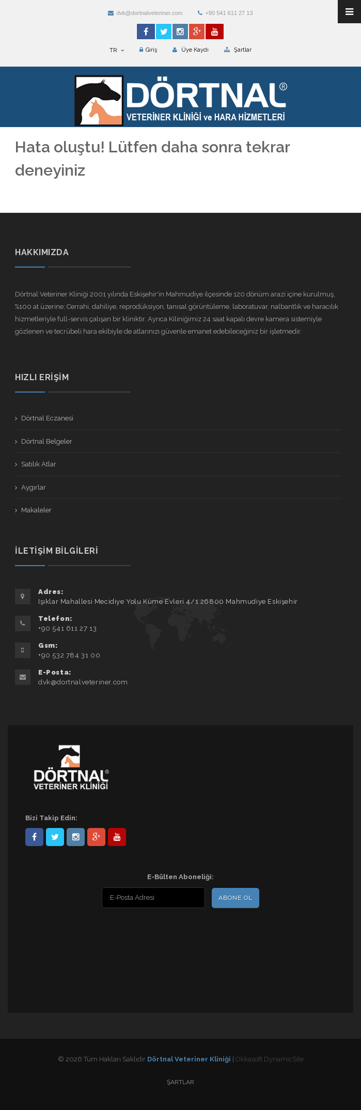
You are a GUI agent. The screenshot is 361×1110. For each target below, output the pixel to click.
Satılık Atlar (38, 464)
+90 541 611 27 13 (225, 13)
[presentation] (92, 934)
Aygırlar (33, 487)
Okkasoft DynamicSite (270, 1059)
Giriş (148, 49)
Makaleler (36, 510)
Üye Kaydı (190, 49)
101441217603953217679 (96, 837)
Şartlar (238, 49)
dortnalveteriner (76, 837)
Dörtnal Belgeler (46, 441)
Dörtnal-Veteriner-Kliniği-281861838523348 (34, 837)
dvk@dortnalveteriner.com (145, 13)
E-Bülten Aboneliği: (180, 877)
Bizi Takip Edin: (51, 818)
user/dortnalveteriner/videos (117, 837)
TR (116, 50)
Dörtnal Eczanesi (47, 418)
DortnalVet (55, 837)
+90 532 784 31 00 (69, 655)
